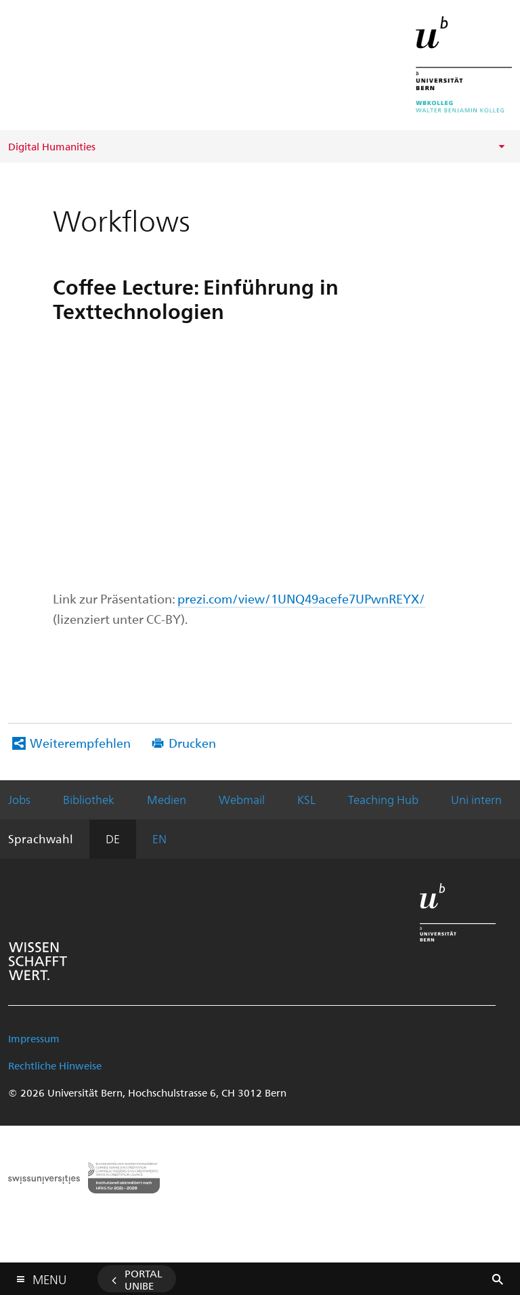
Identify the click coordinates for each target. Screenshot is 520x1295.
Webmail (242, 799)
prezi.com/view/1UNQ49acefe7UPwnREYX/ (301, 598)
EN (159, 838)
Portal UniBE (143, 1279)
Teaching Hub (383, 799)
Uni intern (476, 799)
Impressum (34, 1038)
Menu (49, 1276)
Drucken (192, 742)
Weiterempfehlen (80, 742)
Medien (166, 799)
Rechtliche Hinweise (55, 1065)
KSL (306, 799)
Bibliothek (88, 799)
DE (113, 838)
